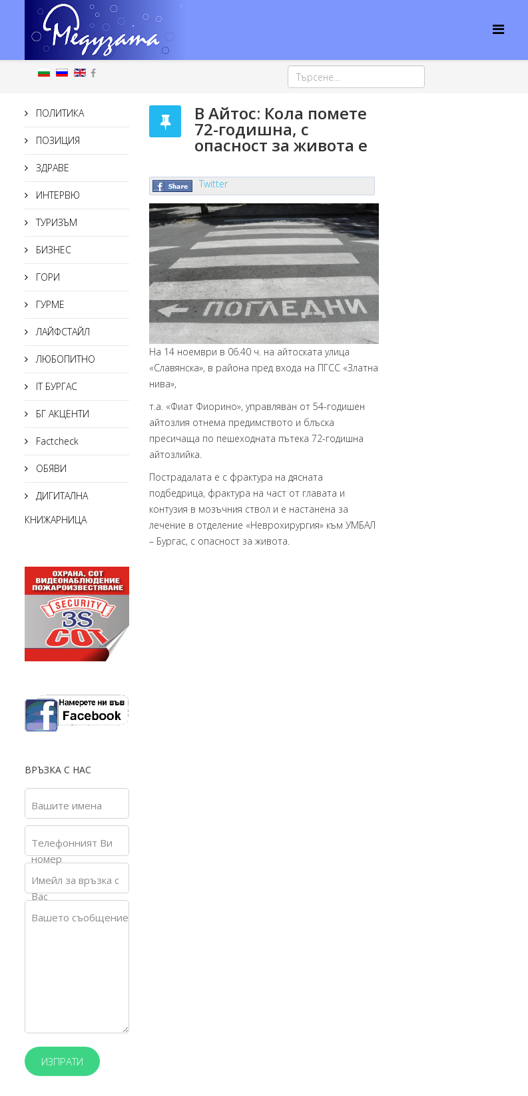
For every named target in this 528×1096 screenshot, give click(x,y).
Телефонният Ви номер (72, 850)
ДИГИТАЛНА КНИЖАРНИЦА (56, 507)
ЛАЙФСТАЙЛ (61, 331)
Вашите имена (66, 805)
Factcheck (56, 441)
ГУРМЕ (49, 304)
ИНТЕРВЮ (56, 195)
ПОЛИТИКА (58, 113)
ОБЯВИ (50, 468)
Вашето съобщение (80, 917)
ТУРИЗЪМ (55, 222)
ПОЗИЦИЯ (56, 140)
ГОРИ (46, 277)
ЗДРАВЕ (51, 167)
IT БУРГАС (55, 386)
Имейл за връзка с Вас (75, 888)
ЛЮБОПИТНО (64, 359)
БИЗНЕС (52, 249)
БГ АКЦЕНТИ (61, 413)
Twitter (213, 183)
